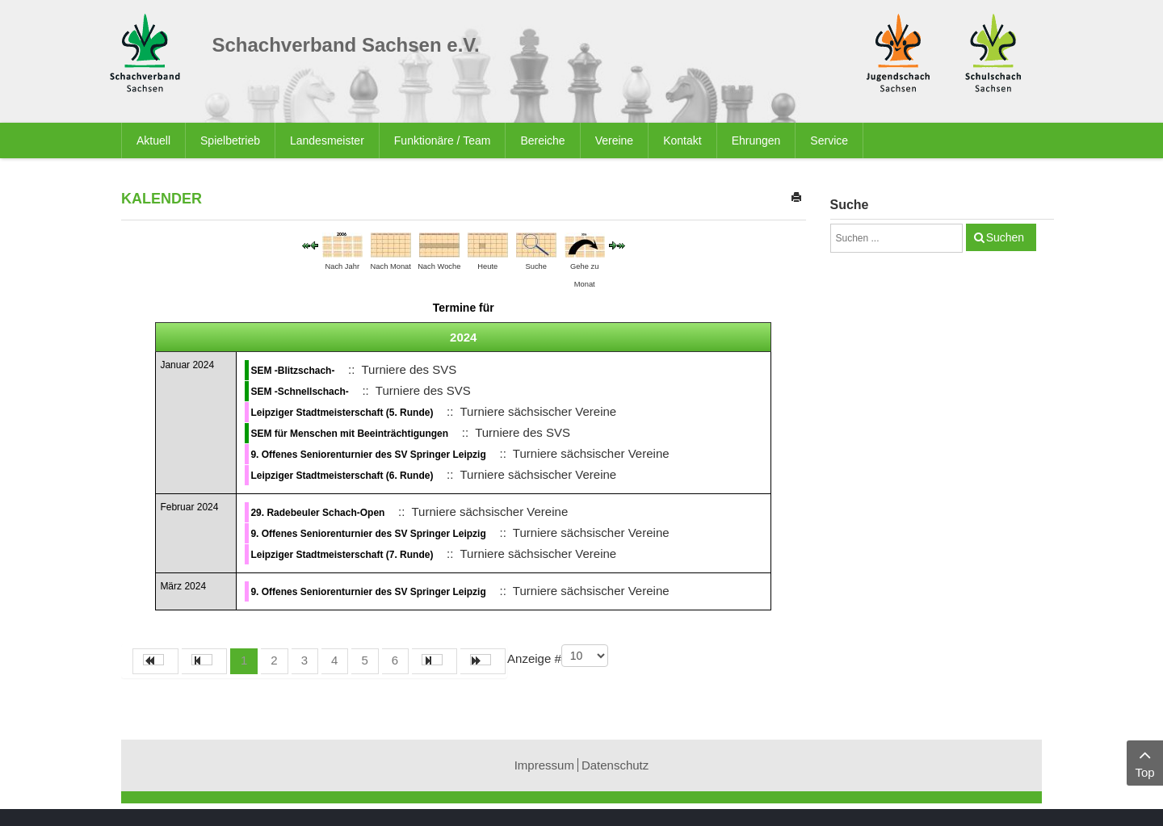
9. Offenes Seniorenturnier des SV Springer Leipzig (367, 454)
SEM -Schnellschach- (299, 391)
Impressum (544, 765)
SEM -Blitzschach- (292, 370)
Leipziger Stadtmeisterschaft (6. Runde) (341, 475)
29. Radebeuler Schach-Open (317, 512)
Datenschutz (615, 765)
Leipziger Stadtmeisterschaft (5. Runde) (341, 412)
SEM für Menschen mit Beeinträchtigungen (349, 433)
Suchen (1005, 237)
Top (1145, 761)
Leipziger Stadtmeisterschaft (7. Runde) (341, 554)
